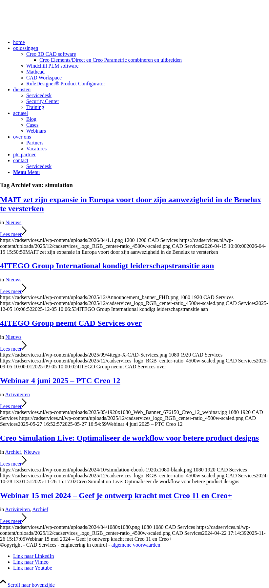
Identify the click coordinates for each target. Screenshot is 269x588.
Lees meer (13, 234)
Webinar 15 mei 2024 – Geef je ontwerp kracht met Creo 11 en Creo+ (116, 495)
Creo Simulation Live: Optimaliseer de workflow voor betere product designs (129, 438)
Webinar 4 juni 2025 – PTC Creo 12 (60, 380)
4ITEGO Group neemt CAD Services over (71, 323)
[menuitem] (141, 42)
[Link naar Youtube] (32, 568)
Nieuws (13, 222)
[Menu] (26, 172)
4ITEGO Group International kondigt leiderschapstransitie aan (107, 265)
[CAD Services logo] (49, 31)
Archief (13, 452)
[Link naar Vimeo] (31, 562)
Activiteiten (17, 394)
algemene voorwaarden (136, 545)
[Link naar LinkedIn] (33, 556)
